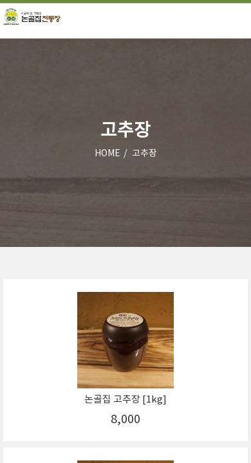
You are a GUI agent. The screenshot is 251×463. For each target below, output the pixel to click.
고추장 (144, 154)
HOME (107, 154)
